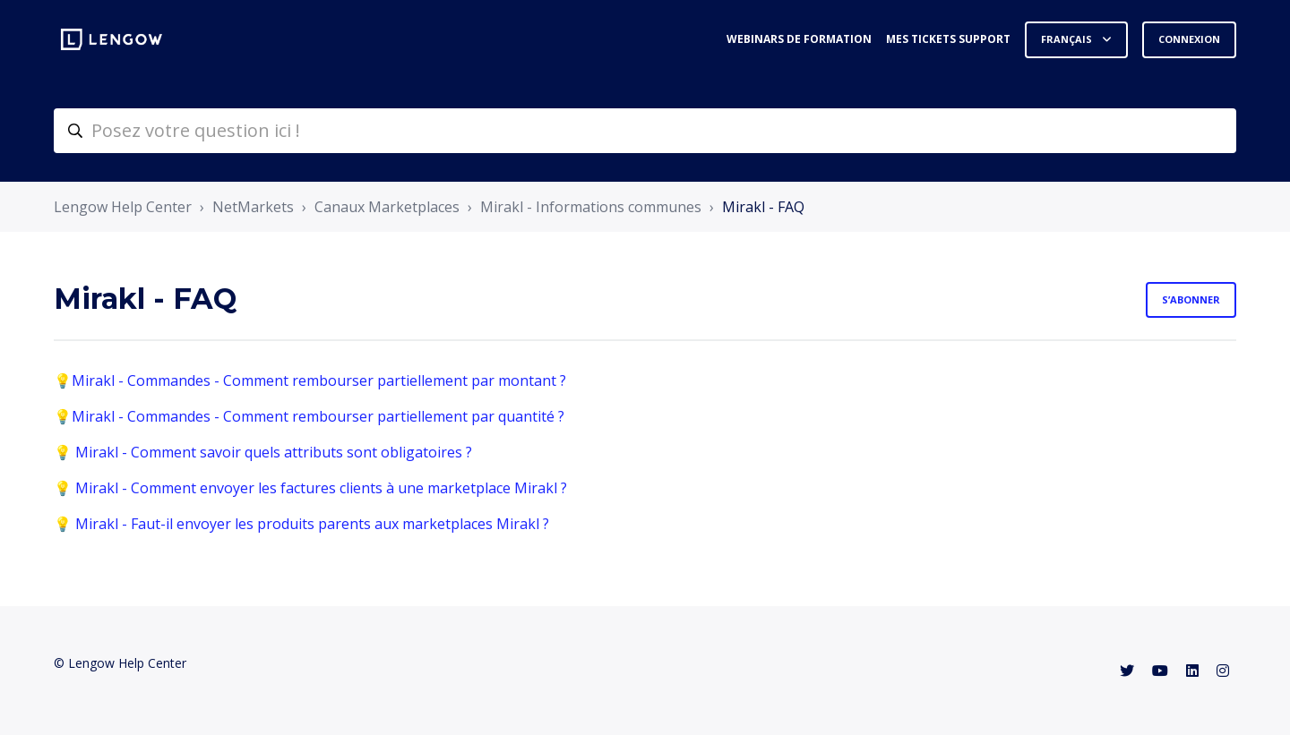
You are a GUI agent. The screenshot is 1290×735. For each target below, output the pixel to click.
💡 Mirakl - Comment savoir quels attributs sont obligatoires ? (263, 452)
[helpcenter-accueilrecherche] (645, 130)
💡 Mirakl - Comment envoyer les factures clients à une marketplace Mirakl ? (310, 488)
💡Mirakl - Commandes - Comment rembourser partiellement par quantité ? (309, 416)
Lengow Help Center (123, 207)
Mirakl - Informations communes (590, 207)
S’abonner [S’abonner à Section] (1191, 299)
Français (1068, 39)
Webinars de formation (799, 39)
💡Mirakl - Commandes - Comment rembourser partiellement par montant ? (310, 380)
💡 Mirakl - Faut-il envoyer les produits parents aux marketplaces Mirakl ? (301, 524)
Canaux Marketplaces (387, 207)
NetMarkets (253, 207)
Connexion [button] (1189, 39)
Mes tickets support (948, 39)
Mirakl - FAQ (763, 207)
